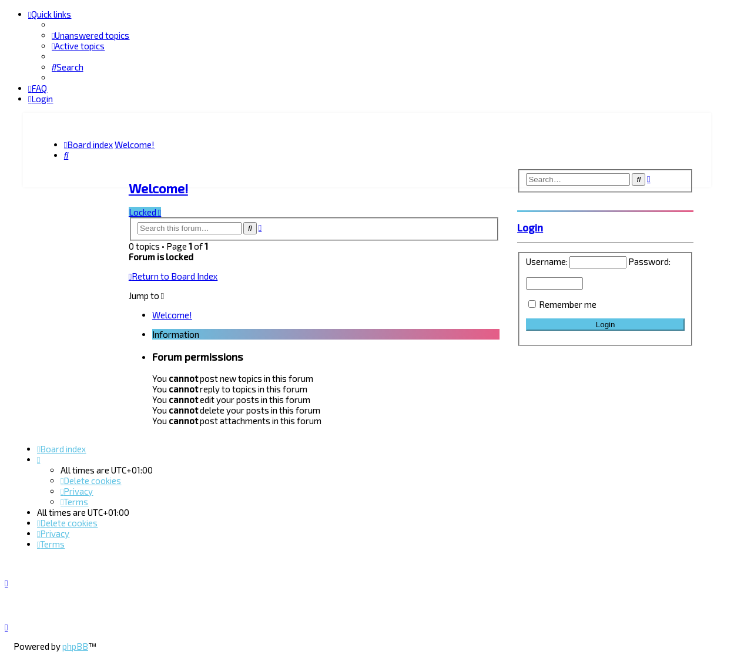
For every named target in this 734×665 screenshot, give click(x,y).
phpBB (75, 646)
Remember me (567, 302)
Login (530, 225)
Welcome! (158, 186)
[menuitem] (90, 35)
